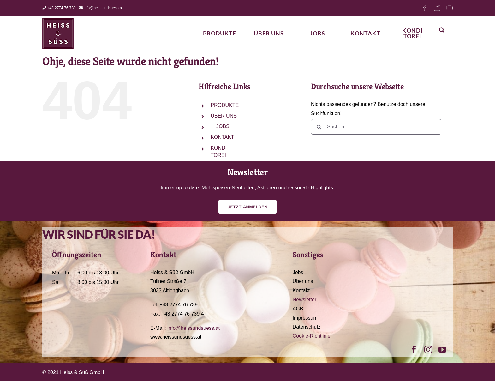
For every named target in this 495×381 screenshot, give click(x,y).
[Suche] (319, 127)
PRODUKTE (225, 105)
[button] (442, 29)
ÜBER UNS (224, 116)
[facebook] (414, 349)
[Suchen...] (376, 127)
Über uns (303, 281)
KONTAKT (222, 137)
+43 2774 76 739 (59, 8)
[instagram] (428, 349)
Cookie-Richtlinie (312, 336)
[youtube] (442, 349)
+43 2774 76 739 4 (183, 313)
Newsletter (305, 299)
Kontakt (301, 290)
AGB (298, 308)
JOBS (223, 126)
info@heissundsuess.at (101, 8)
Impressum (305, 318)
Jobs (298, 272)
